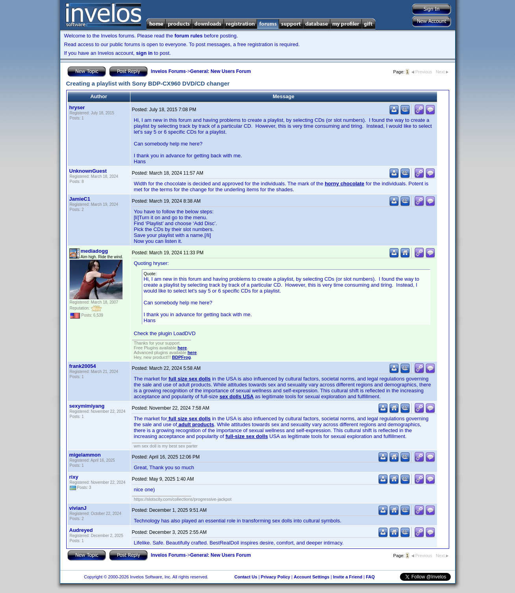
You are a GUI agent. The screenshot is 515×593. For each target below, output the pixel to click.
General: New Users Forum (220, 71)
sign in (144, 53)
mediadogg (94, 251)
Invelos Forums (168, 71)
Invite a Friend (348, 576)
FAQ (370, 576)
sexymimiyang (87, 406)
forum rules (189, 36)
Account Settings (311, 576)
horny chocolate (344, 183)
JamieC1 (79, 199)
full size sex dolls (190, 379)
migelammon (85, 455)
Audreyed (81, 530)
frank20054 (82, 366)
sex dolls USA (236, 396)
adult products (195, 424)
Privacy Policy (275, 576)
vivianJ (78, 508)
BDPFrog (181, 357)
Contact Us (245, 576)
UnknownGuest (88, 171)
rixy (73, 477)
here (182, 347)
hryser (77, 107)
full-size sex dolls (246, 436)
